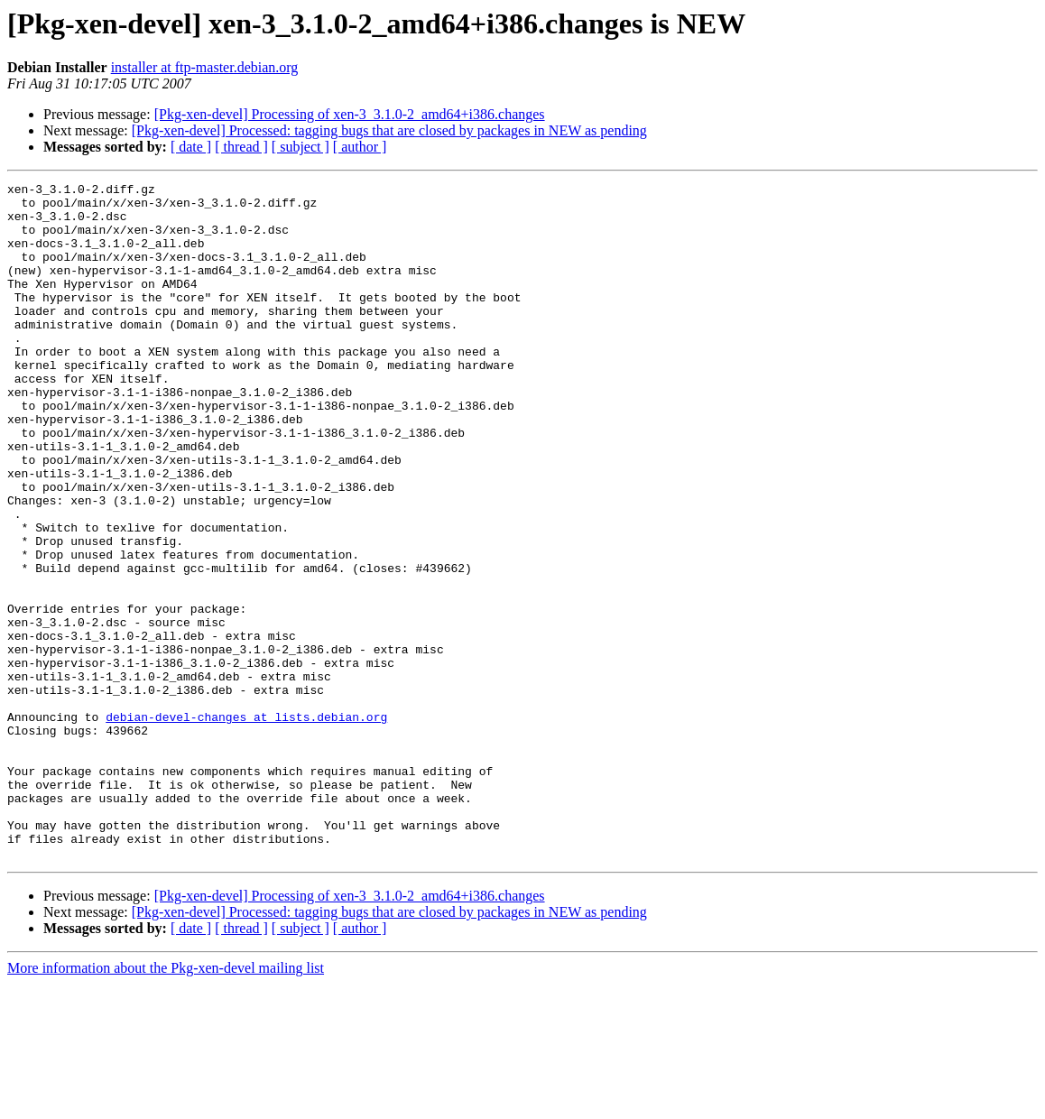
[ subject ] (300, 146)
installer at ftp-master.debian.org (205, 67)
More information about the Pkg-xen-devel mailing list (165, 1103)
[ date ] (191, 146)
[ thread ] (241, 146)
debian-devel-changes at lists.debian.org (246, 825)
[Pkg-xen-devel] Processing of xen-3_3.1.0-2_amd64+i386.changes (349, 114)
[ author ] (360, 146)
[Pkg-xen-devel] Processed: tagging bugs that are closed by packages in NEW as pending (389, 130)
